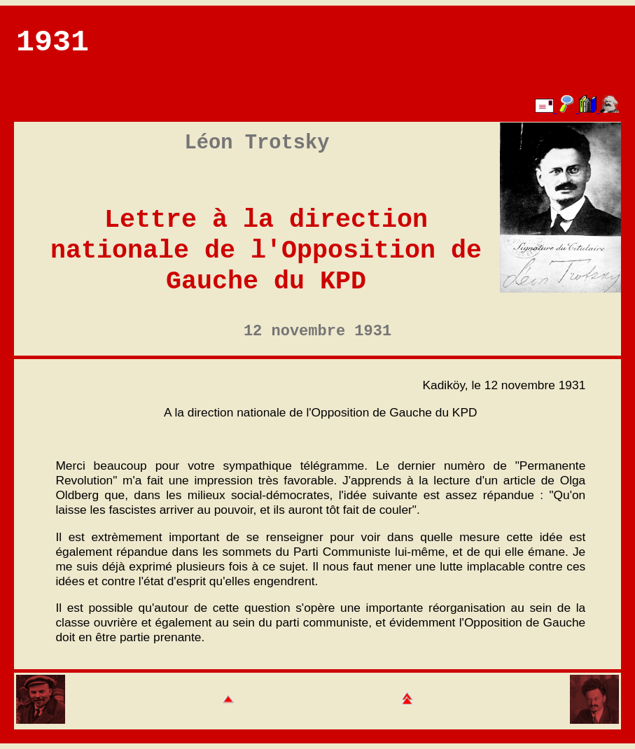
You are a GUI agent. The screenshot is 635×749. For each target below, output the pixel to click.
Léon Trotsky (257, 143)
